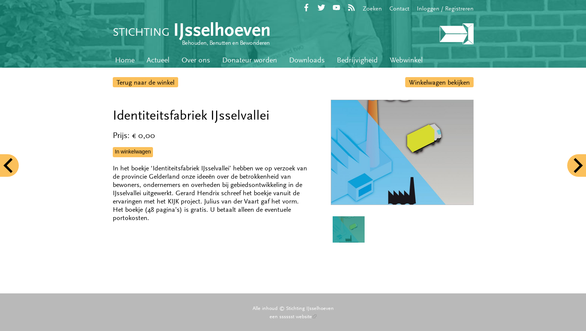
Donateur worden (249, 60)
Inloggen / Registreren (445, 8)
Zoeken (372, 8)
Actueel (158, 60)
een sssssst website (293, 316)
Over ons (196, 60)
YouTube (336, 7)
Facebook (306, 7)
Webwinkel (406, 60)
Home (125, 60)
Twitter (321, 7)
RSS (351, 7)
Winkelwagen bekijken (439, 82)
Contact (399, 8)
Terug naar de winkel (145, 82)
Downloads (307, 60)
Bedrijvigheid (357, 60)
